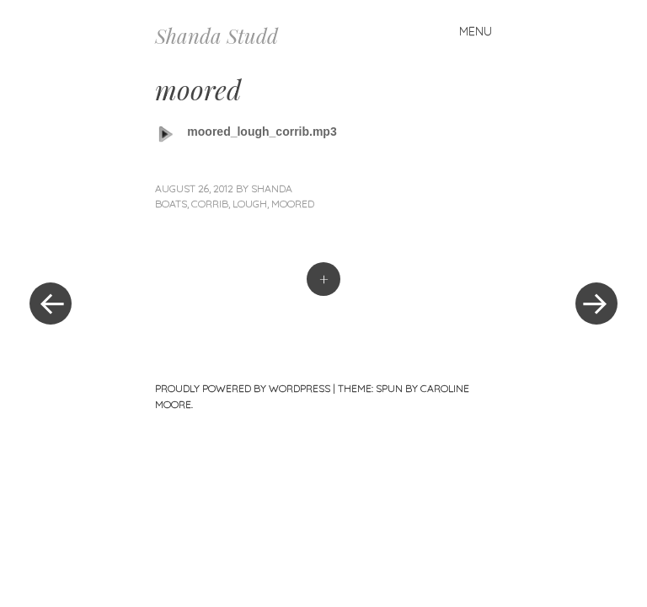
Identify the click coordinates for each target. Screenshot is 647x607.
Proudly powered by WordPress (242, 388)
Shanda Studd (216, 35)
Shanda (271, 188)
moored (292, 203)
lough (250, 203)
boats (171, 203)
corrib (209, 203)
